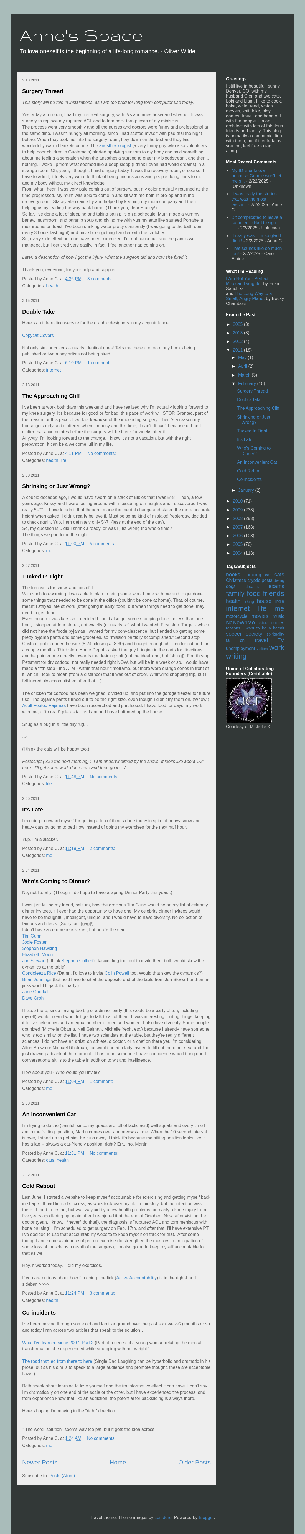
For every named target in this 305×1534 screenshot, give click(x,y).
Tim (25, 936)
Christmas (236, 580)
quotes (277, 622)
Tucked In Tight (42, 576)
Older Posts (194, 1462)
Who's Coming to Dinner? (56, 881)
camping (252, 574)
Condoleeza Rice (39, 973)
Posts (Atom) (62, 1475)
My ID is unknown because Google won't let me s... (256, 175)
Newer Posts (39, 1462)
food (254, 593)
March (245, 375)
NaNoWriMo (240, 622)
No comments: (102, 453)
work (276, 647)
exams (276, 586)
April (243, 366)
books (233, 574)
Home (118, 1462)
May (243, 357)
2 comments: (103, 848)
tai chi (236, 640)
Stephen (69, 960)
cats (50, 1160)
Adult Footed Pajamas (44, 705)
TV (280, 640)
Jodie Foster (34, 942)
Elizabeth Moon (37, 954)
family (235, 593)
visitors (262, 649)
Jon (25, 960)
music (278, 616)
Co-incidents (39, 1313)
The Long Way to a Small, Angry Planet (249, 296)
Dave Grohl (33, 998)
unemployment (240, 648)
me (49, 550)
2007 (238, 527)
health (52, 285)
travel (261, 640)
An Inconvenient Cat (49, 1114)
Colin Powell (117, 973)
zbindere (163, 1517)
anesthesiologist (115, 145)
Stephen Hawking (39, 948)
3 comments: (100, 278)
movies (259, 616)
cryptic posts (259, 580)
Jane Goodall (35, 991)
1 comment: (99, 362)
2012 (238, 341)
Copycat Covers (38, 335)
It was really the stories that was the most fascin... (254, 199)
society (254, 634)
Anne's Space (81, 34)
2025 (238, 324)
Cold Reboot (38, 1186)
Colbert (86, 960)
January (246, 490)
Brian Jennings (37, 979)
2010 (238, 501)
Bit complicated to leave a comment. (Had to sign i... (257, 222)
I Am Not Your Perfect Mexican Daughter (247, 281)
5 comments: (103, 543)
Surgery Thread (42, 91)
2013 (238, 333)
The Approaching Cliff (51, 396)
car (268, 575)
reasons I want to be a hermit (255, 628)
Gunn (36, 936)
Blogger (206, 1517)
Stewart (37, 960)
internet (53, 370)
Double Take (38, 312)
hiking (249, 601)
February (247, 383)
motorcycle (236, 616)
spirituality (275, 634)
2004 (238, 553)
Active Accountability (136, 1278)
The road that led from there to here (57, 1361)
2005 (238, 544)
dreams (252, 586)
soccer (234, 634)
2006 (238, 535)
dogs (231, 586)
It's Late (32, 809)
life (63, 460)
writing (236, 656)
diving (279, 580)
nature (263, 623)
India (279, 601)
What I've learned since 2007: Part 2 (57, 1342)
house (264, 601)
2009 (238, 510)
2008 (238, 518)
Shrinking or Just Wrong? (56, 486)
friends (273, 593)
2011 (238, 350)
